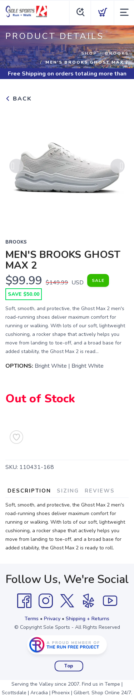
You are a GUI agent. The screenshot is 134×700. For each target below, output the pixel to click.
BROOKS (117, 53)
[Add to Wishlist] (16, 437)
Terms (32, 618)
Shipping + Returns (87, 618)
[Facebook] (24, 601)
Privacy (52, 618)
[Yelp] (88, 601)
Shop (89, 53)
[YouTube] (110, 601)
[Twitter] (67, 601)
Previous (16, 166)
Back (18, 99)
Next (117, 166)
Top (68, 666)
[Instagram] (45, 601)
